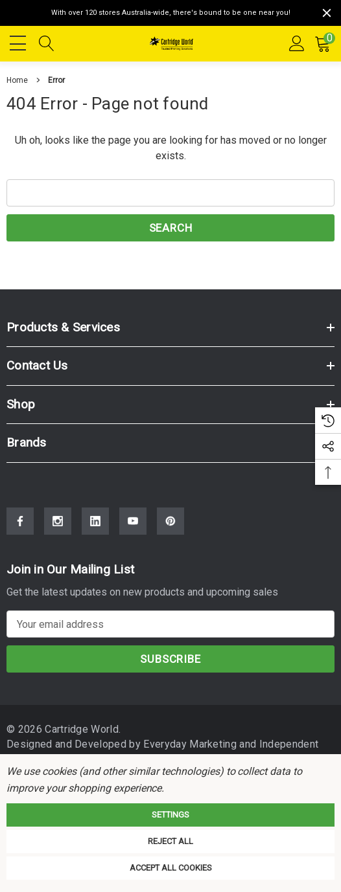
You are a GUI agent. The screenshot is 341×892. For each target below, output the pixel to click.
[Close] (327, 13)
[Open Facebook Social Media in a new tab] (20, 521)
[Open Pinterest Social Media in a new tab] (170, 521)
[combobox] (170, 192)
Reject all (170, 841)
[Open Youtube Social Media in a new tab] (133, 521)
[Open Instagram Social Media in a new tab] (57, 521)
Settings (170, 815)
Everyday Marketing (184, 744)
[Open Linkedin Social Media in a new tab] (95, 521)
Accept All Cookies (171, 868)
